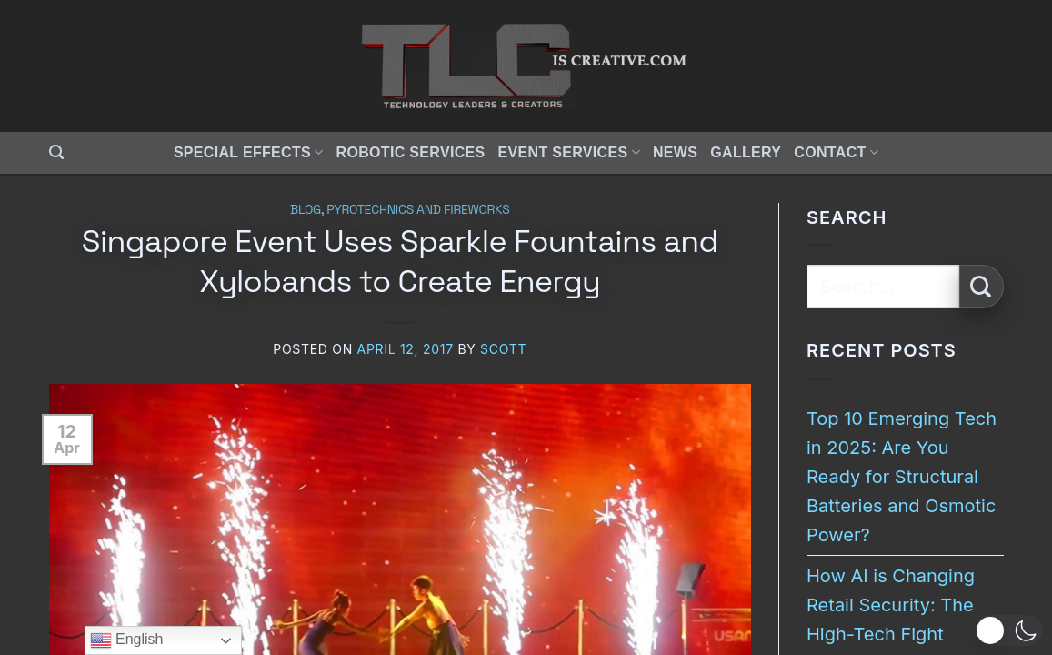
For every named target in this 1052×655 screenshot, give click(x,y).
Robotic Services (411, 152)
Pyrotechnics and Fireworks (417, 209)
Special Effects (249, 152)
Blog (305, 209)
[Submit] (981, 287)
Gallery (745, 152)
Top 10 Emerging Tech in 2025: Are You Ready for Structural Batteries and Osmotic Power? (902, 477)
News (675, 152)
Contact (836, 152)
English (127, 640)
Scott (503, 349)
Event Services (569, 152)
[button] (56, 152)
